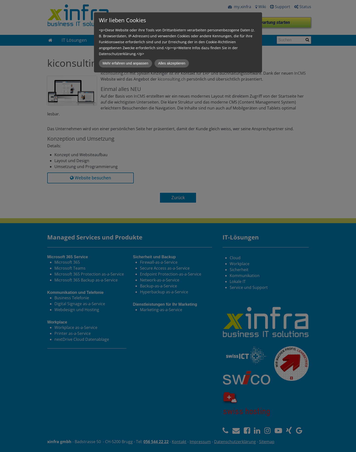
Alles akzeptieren (171, 63)
